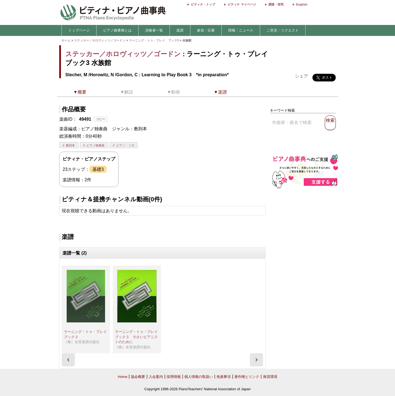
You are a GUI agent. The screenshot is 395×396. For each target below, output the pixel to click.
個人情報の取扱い (198, 377)
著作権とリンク (246, 377)
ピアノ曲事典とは (117, 30)
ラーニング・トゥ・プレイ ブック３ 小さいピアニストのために (138, 337)
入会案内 (156, 377)
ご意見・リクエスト (283, 30)
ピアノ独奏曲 (95, 145)
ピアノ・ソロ (125, 145)
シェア (301, 76)
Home (122, 377)
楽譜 (180, 30)
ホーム (65, 40)
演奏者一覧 (154, 30)
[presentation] (68, 359)
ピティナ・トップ (203, 4)
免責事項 (223, 377)
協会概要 (138, 377)
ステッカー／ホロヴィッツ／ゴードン (99, 40)
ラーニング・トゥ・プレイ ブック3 (154, 40)
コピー (100, 119)
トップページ (79, 30)
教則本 (70, 145)
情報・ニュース (240, 30)
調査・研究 (276, 4)
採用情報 (174, 377)
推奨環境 (270, 377)
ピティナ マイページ (242, 4)
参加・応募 (206, 30)
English (301, 4)
